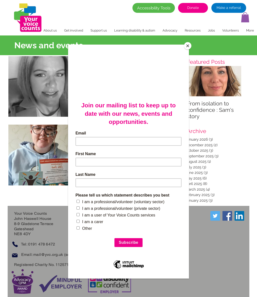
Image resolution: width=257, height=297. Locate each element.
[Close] (187, 46)
